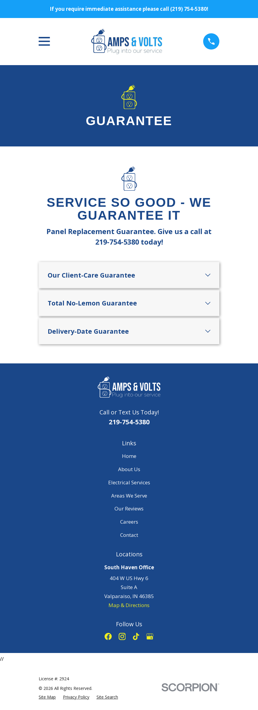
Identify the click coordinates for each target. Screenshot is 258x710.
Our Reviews (129, 508)
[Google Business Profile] (149, 636)
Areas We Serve (129, 495)
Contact (129, 534)
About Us (129, 469)
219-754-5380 (129, 421)
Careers (129, 521)
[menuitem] (47, 697)
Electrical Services (129, 482)
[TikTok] (136, 636)
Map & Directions (129, 605)
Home (129, 456)
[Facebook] (108, 636)
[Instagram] (122, 636)
